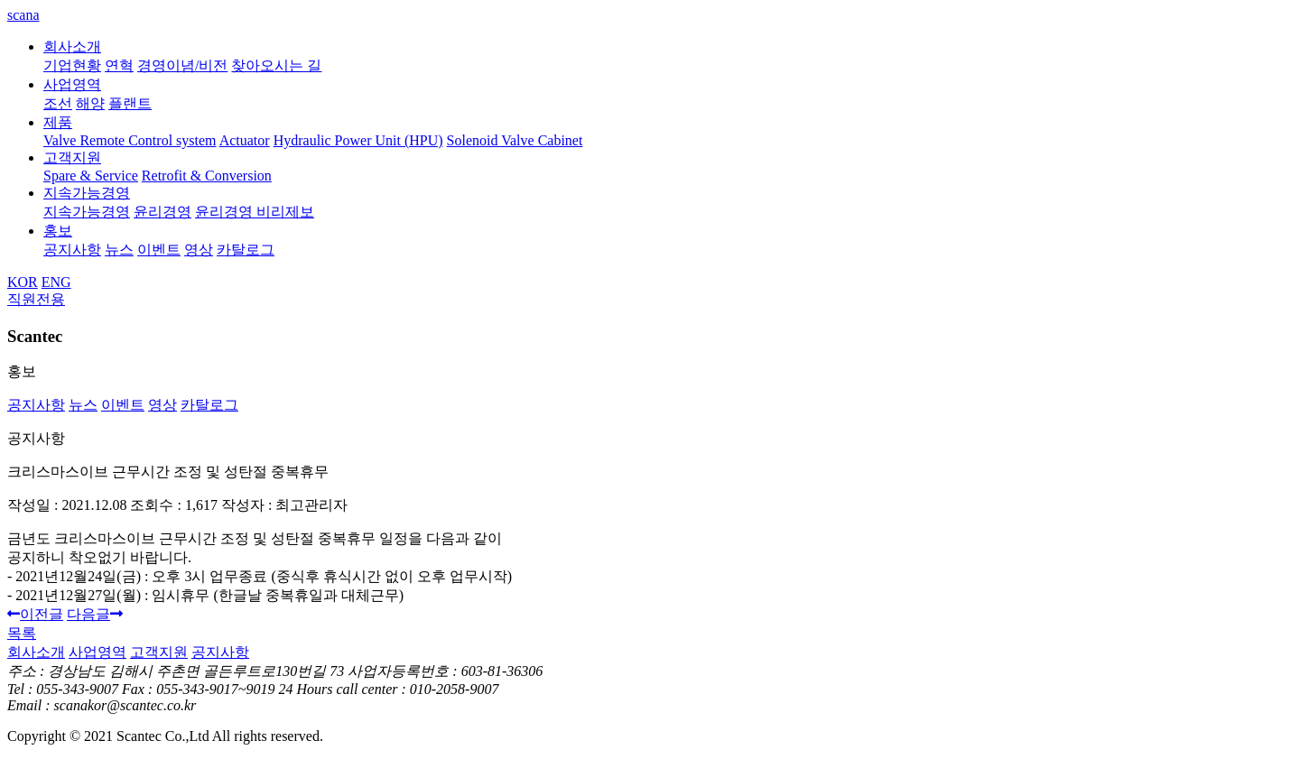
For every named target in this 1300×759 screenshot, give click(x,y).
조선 (57, 103)
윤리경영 (162, 211)
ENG (56, 282)
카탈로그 (245, 249)
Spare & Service (90, 175)
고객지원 (72, 157)
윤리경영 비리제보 (254, 211)
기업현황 (72, 65)
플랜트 (130, 103)
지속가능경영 (86, 192)
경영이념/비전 (182, 65)
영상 (198, 249)
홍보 (57, 230)
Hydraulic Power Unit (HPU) (358, 140)
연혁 (119, 65)
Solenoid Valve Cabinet (515, 140)
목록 (21, 633)
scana (23, 15)
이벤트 (159, 249)
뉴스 (119, 249)
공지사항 (72, 249)
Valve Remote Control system (130, 140)
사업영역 (72, 84)
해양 (90, 103)
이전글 (35, 614)
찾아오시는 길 (276, 65)
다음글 (95, 614)
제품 (57, 122)
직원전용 (36, 299)
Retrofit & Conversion (207, 175)
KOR (22, 282)
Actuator (244, 140)
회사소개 (72, 46)
